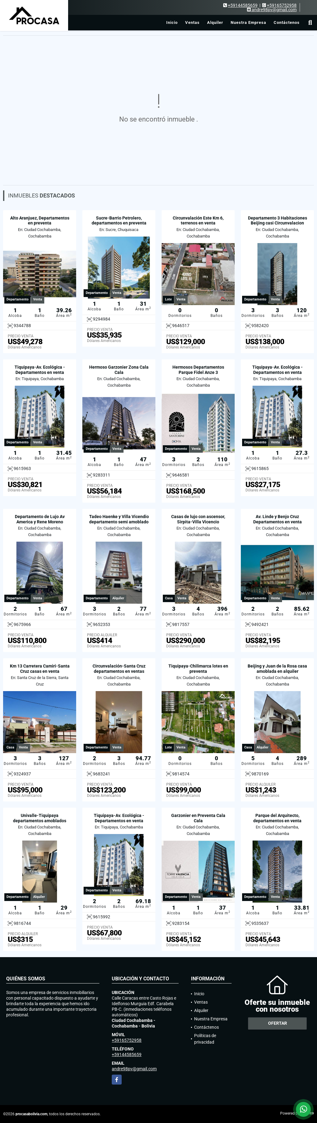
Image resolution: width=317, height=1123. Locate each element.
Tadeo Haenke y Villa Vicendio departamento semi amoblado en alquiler (119, 522)
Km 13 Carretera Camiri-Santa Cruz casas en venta (40, 669)
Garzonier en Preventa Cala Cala (198, 818)
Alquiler (215, 22)
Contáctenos (287, 22)
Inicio (172, 22)
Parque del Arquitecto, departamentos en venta (277, 818)
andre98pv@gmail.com (134, 1068)
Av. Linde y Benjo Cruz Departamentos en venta (277, 519)
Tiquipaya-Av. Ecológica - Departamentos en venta (40, 370)
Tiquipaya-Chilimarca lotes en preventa (198, 669)
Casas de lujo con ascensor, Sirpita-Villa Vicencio (198, 519)
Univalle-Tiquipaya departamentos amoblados (39, 818)
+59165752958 (282, 5)
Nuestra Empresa (248, 22)
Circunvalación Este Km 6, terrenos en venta (198, 220)
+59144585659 (243, 5)
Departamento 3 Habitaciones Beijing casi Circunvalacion (277, 220)
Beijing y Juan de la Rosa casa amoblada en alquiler (277, 669)
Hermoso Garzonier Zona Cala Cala (119, 370)
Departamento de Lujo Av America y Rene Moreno (40, 519)
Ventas (192, 22)
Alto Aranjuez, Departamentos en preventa (39, 220)
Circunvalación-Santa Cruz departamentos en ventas (119, 669)
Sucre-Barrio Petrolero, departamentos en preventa (119, 220)
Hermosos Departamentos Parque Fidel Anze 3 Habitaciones (198, 372)
